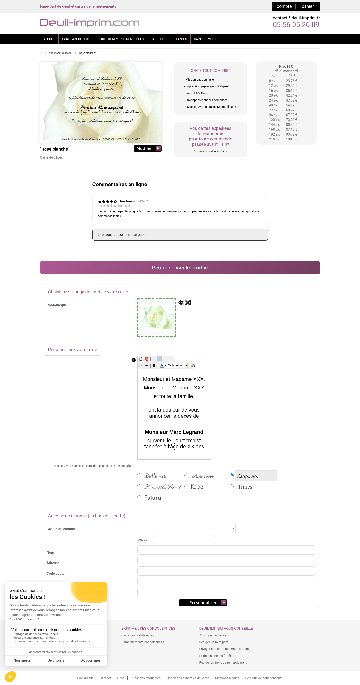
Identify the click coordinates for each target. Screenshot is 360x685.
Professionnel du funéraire (217, 655)
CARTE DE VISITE (205, 39)
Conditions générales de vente (188, 678)
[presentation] (177, 365)
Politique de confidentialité (263, 678)
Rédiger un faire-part (213, 642)
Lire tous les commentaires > (121, 234)
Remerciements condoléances (142, 642)
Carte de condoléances (137, 635)
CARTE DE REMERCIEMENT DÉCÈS (121, 39)
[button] (141, 358)
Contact (105, 678)
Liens (120, 678)
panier (308, 6)
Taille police (175, 365)
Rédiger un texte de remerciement (223, 662)
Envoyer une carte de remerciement (224, 649)
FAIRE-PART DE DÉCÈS (76, 39)
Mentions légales (227, 678)
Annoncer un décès (60, 53)
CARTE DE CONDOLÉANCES (169, 39)
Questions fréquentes (145, 678)
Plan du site (85, 678)
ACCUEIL (49, 39)
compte (284, 6)
